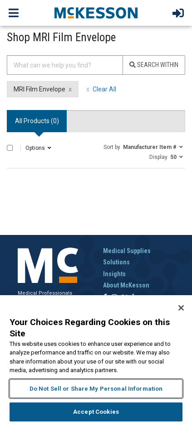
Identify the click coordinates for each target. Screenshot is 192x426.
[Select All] (10, 148)
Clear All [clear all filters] (104, 89)
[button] (143, 146)
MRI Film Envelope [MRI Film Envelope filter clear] (39, 89)
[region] (96, 360)
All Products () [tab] (37, 120)
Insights (114, 274)
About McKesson (126, 285)
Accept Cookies (96, 411)
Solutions (116, 262)
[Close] (181, 308)
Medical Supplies (127, 250)
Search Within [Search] (153, 64)
